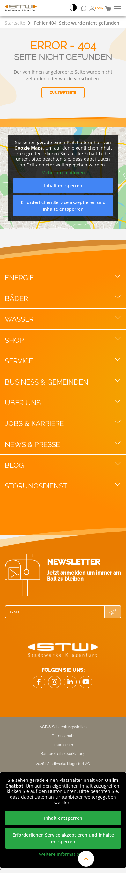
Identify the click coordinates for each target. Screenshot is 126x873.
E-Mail (15, 612)
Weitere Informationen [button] (63, 854)
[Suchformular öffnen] (83, 8)
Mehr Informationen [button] (63, 173)
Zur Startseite (63, 92)
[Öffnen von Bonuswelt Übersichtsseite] (96, 8)
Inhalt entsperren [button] (63, 185)
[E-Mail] (54, 611)
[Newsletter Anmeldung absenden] (112, 611)
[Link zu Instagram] (54, 682)
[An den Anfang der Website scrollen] (86, 859)
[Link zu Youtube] (85, 682)
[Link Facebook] (39, 682)
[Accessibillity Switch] (73, 8)
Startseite (15, 23)
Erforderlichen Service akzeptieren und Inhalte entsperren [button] (63, 205)
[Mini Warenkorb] (108, 8)
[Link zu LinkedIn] (70, 682)
